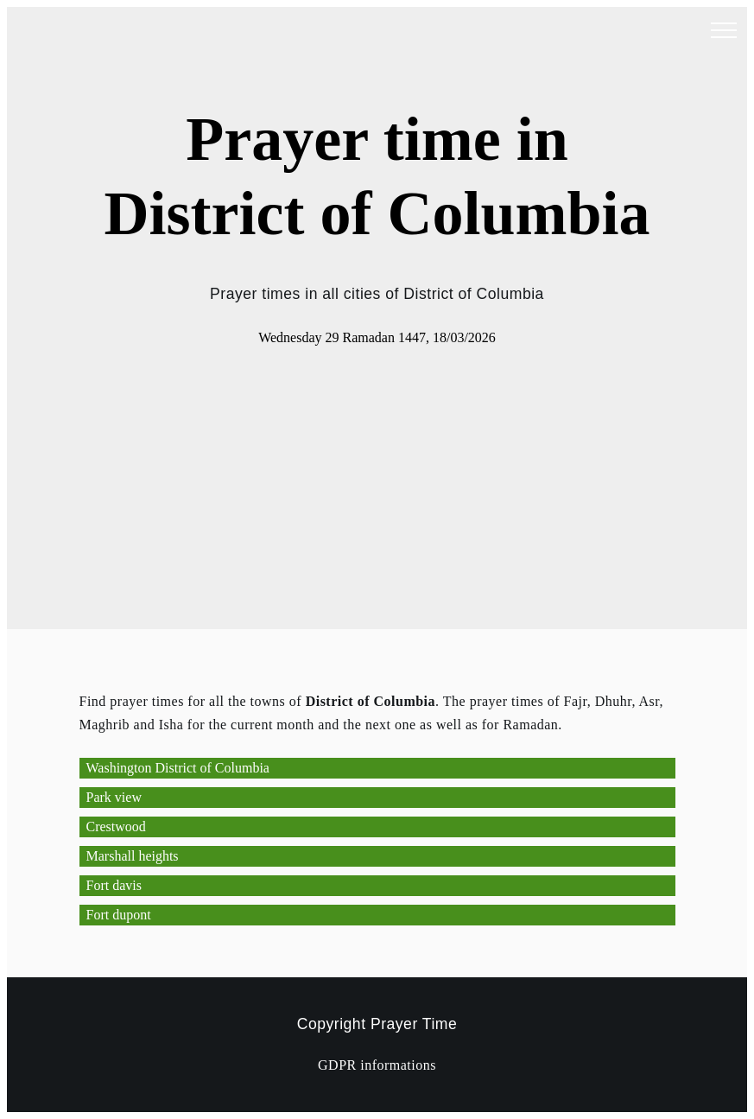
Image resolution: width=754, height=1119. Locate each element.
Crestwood (116, 826)
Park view (114, 797)
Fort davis (114, 885)
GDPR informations (377, 1065)
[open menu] (724, 31)
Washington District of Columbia (177, 767)
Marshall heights (132, 856)
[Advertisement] (377, 478)
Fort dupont (118, 914)
